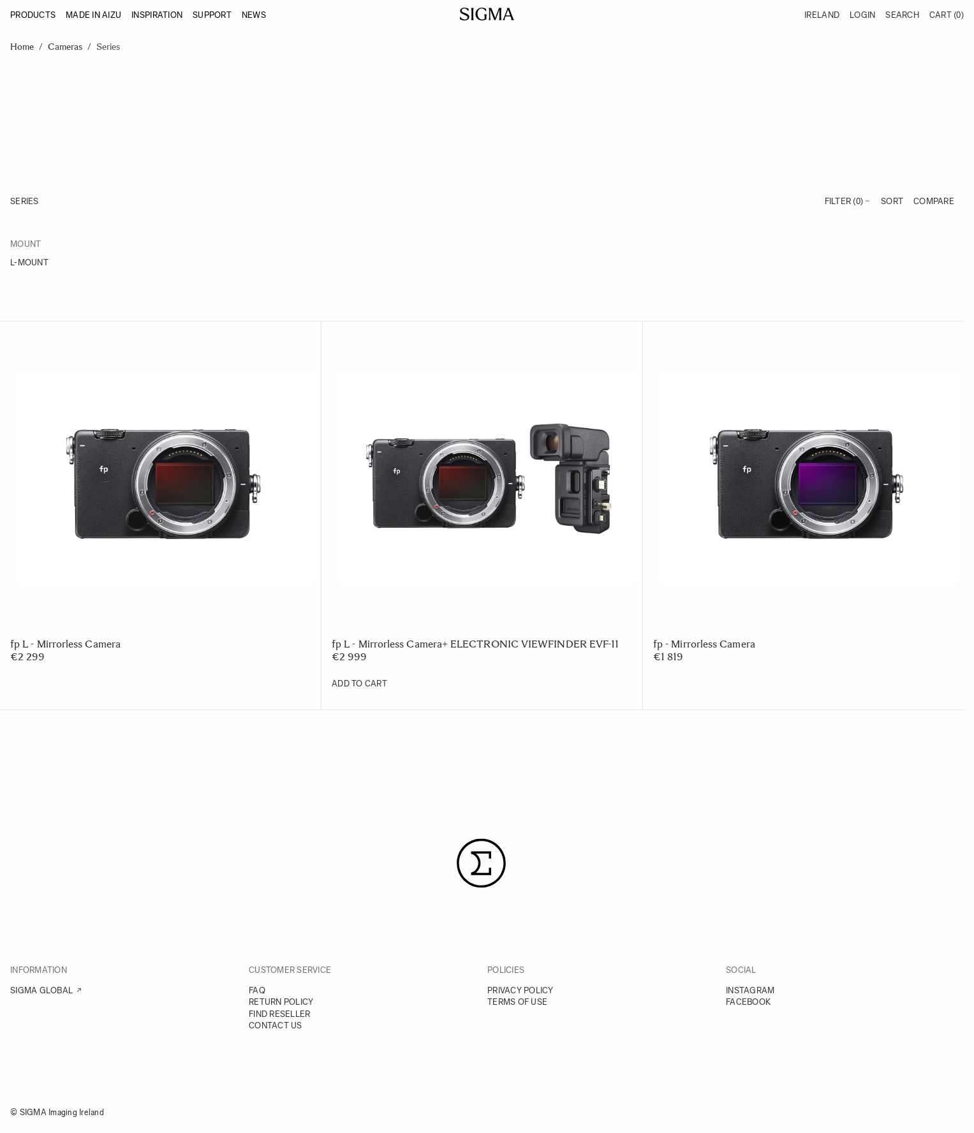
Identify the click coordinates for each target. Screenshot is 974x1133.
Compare (933, 201)
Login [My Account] (862, 15)
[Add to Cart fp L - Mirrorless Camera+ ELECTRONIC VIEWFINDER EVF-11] (359, 684)
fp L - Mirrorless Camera (65, 644)
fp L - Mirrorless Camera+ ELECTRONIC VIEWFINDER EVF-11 (475, 644)
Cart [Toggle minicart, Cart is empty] (946, 15)
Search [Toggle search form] (902, 15)
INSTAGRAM (750, 990)
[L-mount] (84, 263)
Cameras (65, 46)
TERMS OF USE (517, 1002)
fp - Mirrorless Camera (704, 644)
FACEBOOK (748, 1002)
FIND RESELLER (279, 1014)
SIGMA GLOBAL (41, 990)
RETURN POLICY (281, 1002)
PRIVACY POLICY (520, 990)
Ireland (821, 15)
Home (22, 46)
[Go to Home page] (487, 14)
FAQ (257, 990)
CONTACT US (275, 1025)
